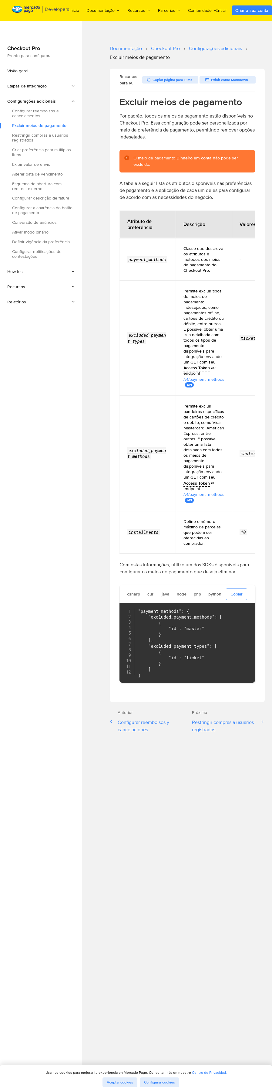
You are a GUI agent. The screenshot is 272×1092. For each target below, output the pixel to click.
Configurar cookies (159, 1082)
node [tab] (181, 594)
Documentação (126, 48)
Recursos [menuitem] (139, 10)
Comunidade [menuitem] (202, 10)
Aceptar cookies (120, 1082)
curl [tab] (150, 594)
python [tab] (214, 594)
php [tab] (197, 594)
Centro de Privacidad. (209, 1072)
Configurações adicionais (215, 48)
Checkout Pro (165, 48)
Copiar (236, 594)
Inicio (74, 10)
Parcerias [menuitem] (169, 10)
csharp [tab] (133, 594)
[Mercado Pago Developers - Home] (40, 10)
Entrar (221, 10)
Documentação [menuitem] (103, 10)
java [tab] (166, 594)
